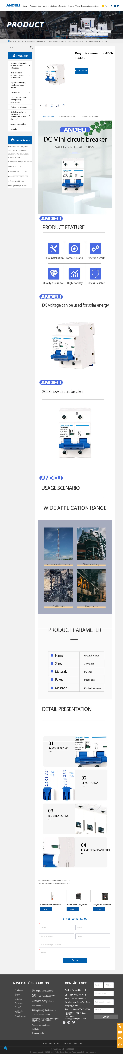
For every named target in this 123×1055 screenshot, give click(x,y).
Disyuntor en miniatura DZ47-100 (57, 884)
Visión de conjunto (82, 6)
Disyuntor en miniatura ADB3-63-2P (57, 881)
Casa (25, 6)
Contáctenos (94, 6)
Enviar (75, 961)
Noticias (53, 6)
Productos (33, 6)
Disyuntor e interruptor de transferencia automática (45, 41)
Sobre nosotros (43, 6)
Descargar (62, 6)
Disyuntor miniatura (74, 41)
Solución (71, 6)
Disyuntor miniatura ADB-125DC (96, 41)
